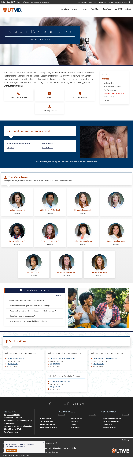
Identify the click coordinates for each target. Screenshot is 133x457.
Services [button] (114, 79)
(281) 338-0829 (12, 364)
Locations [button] (76, 9)
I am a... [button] (85, 9)
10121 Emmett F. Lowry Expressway (105, 358)
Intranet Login (25, 455)
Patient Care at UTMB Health (11, 2)
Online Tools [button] (107, 9)
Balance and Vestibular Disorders (114, 93)
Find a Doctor (65, 9)
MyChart (128, 9)
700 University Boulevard (15, 358)
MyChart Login (102, 2)
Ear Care (106, 100)
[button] (43, 442)
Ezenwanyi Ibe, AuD (17, 241)
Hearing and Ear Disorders (112, 86)
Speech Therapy (109, 97)
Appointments (92, 2)
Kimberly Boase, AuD (83, 210)
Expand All (59, 296)
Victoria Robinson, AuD (66, 272)
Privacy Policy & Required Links (53, 448)
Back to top (126, 440)
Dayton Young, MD (50, 443)
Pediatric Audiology (110, 90)
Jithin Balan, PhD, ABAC (50, 210)
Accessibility (72, 448)
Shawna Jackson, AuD (50, 241)
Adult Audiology (109, 83)
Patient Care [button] (95, 9)
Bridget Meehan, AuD (116, 241)
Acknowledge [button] (11, 451)
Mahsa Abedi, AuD (17, 210)
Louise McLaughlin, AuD (83, 241)
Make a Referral (82, 2)
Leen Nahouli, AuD (33, 272)
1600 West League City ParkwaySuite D (63, 358)
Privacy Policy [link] (20, 446)
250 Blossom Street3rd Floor (60, 381)
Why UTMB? (119, 9)
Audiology (106, 75)
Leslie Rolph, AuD (99, 272)
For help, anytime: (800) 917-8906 (117, 2)
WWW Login (14, 455)
